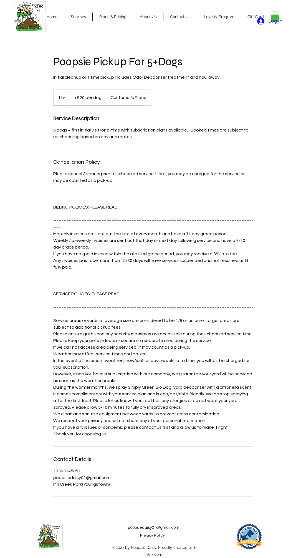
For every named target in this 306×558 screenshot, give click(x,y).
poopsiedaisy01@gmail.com (153, 527)
